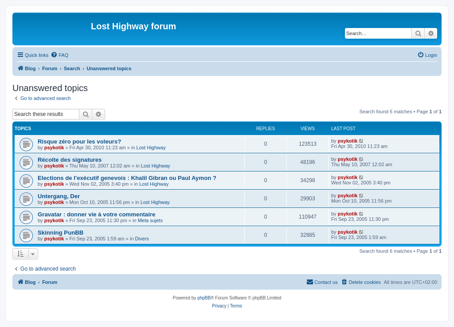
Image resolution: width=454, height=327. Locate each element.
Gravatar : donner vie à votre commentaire (96, 214)
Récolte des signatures (70, 159)
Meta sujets (150, 220)
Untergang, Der (59, 196)
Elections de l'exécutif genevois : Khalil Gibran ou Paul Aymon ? (127, 178)
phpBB (204, 297)
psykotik (54, 147)
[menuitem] (59, 55)
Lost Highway (151, 147)
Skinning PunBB (60, 232)
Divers (142, 238)
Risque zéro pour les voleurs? (79, 141)
